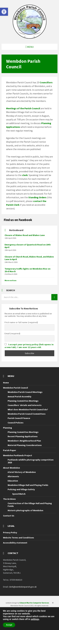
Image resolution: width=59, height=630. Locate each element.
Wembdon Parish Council (15, 387)
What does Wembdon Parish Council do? (28, 409)
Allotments (13, 476)
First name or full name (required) (21, 322)
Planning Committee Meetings (23, 400)
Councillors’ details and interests (25, 405)
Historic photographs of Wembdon (25, 510)
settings (35, 619)
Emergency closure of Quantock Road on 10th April (28, 246)
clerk (25, 175)
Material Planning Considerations (25, 445)
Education (13, 480)
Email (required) (12, 333)
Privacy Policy (10, 532)
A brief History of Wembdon (22, 472)
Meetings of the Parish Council (23, 108)
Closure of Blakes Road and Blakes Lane (25, 235)
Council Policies (15, 422)
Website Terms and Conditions (18, 537)
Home (6, 382)
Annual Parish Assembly (19, 396)
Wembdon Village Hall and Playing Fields (28, 485)
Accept (9, 625)
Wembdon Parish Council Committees (27, 413)
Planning (7, 427)
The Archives (9, 499)
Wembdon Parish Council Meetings (25, 392)
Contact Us (8, 515)
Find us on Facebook (18, 220)
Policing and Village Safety (21, 489)
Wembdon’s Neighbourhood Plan (24, 440)
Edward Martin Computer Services (34, 603)
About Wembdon (11, 467)
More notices (10, 280)
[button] (4, 12)
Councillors (46, 82)
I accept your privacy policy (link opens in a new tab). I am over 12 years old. (29, 346)
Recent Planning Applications (23, 436)
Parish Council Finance (19, 418)
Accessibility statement (15, 542)
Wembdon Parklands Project (17, 455)
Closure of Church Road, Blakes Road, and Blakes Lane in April (29, 258)
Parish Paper (9, 450)
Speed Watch (18, 493)
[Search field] (29, 297)
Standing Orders (37, 197)
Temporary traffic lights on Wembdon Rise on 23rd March (27, 270)
